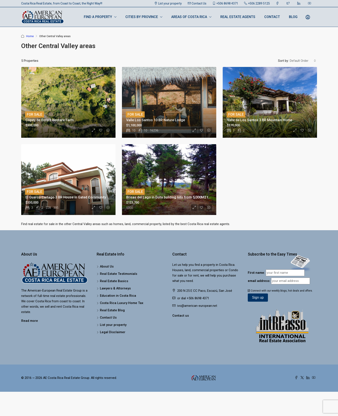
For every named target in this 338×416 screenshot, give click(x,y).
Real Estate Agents (237, 17)
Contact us (180, 316)
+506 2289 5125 (257, 3)
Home (30, 36)
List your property (168, 3)
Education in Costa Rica (118, 296)
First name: (256, 273)
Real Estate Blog (112, 310)
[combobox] (303, 60)
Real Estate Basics (114, 281)
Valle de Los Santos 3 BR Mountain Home (259, 120)
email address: (259, 281)
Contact (272, 17)
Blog (293, 17)
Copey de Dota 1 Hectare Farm (50, 120)
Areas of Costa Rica (189, 17)
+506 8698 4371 (225, 3)
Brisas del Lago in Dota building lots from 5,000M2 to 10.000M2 (176, 197)
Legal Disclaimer (112, 332)
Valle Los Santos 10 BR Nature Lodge (155, 120)
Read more (29, 321)
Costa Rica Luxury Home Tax (121, 303)
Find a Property (98, 17)
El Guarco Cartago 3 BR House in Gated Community (66, 197)
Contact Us (197, 3)
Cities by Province (141, 17)
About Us (107, 266)
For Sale (34, 114)
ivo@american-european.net (197, 306)
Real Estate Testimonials (118, 274)
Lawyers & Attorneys (115, 288)
